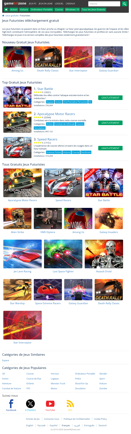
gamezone (15, 3)
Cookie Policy (100, 419)
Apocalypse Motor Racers (56, 114)
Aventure (6, 383)
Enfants (30, 383)
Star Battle (45, 89)
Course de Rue (33, 378)
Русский (41, 425)
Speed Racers (47, 139)
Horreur (55, 373)
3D (3, 373)
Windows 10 (72, 9)
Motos (54, 388)
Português (89, 425)
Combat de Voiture (11, 388)
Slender (103, 373)
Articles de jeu (33, 419)
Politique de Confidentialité (77, 419)
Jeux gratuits (12, 15)
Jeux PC (32, 3)
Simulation (80, 388)
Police (78, 378)
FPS (28, 388)
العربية (77, 425)
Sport (102, 378)
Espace (5, 360)
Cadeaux (70, 3)
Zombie (103, 388)
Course (59, 9)
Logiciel (59, 3)
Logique (55, 378)
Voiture (24, 9)
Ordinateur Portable (41, 9)
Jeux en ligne (46, 3)
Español (54, 425)
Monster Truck (58, 383)
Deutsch (103, 425)
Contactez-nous (51, 419)
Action (13, 9)
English (30, 425)
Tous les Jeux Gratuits (93, 9)
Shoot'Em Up (81, 383)
